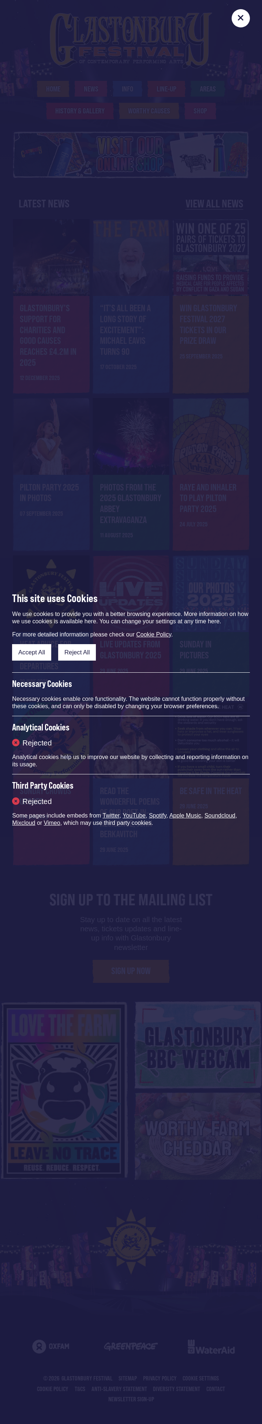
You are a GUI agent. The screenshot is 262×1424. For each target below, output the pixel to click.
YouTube (134, 815)
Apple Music (185, 815)
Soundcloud (220, 815)
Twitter (110, 815)
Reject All (77, 652)
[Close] (241, 18)
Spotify (157, 815)
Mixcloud (23, 823)
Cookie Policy (153, 634)
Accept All (31, 652)
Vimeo (52, 823)
